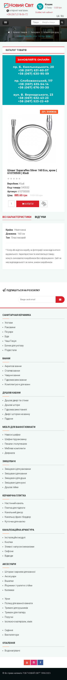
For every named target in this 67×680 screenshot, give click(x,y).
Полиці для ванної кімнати (19, 603)
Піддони (9, 418)
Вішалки (9, 581)
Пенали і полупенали (16, 444)
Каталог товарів (20, 32)
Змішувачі (35, 32)
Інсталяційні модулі (15, 537)
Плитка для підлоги (15, 507)
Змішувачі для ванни (16, 473)
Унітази (9, 322)
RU (62, 16)
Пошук (36, 22)
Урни (7, 598)
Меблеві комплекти (15, 448)
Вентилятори (12, 634)
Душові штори (12, 405)
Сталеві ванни (12, 370)
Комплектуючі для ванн (17, 384)
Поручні (9, 617)
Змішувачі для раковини (18, 469)
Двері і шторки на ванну (17, 414)
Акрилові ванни (13, 366)
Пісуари (9, 332)
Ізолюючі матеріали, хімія (18, 621)
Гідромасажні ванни (16, 380)
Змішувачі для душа (15, 478)
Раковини (10, 327)
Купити (27, 204)
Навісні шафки (12, 434)
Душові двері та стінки (16, 400)
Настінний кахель (14, 503)
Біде (7, 336)
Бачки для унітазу (14, 345)
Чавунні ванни (12, 375)
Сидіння (9, 630)
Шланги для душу (51, 32)
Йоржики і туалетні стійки (18, 585)
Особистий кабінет (44, 12)
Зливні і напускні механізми (19, 546)
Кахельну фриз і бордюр (18, 517)
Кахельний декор (14, 512)
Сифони (9, 551)
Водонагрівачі (12, 650)
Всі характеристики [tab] (16, 217)
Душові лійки (11, 487)
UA (58, 16)
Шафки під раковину (16, 439)
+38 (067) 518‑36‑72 (17, 14)
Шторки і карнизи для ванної (20, 571)
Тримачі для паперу (15, 612)
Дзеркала (10, 453)
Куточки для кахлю (15, 521)
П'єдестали (11, 350)
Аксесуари (10, 576)
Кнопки (9, 542)
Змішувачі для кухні (15, 482)
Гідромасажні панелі (16, 409)
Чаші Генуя (10, 341)
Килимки (9, 590)
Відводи (9, 555)
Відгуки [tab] (40, 217)
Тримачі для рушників (16, 608)
